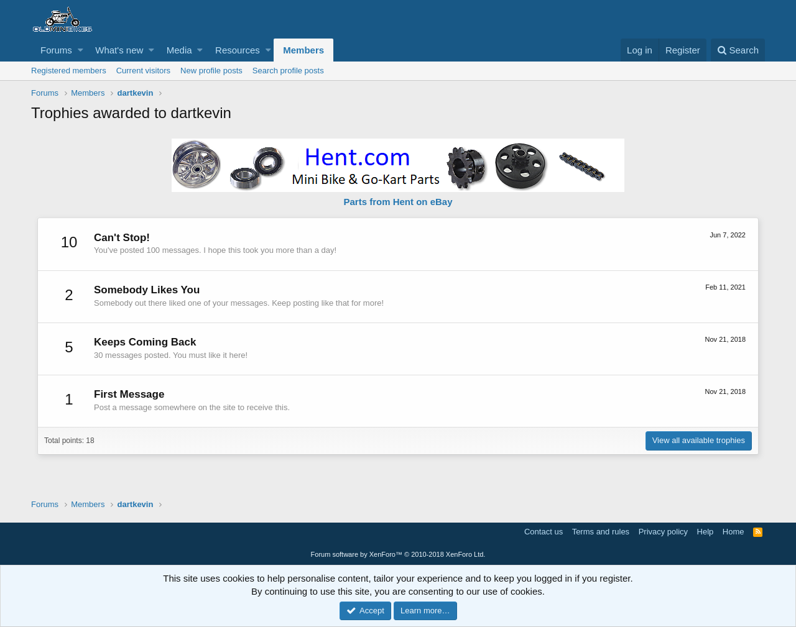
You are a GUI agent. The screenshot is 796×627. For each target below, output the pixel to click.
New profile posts (211, 70)
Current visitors (143, 70)
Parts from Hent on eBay (397, 201)
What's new (119, 50)
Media (179, 50)
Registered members (68, 70)
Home (733, 531)
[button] (80, 50)
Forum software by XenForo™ (398, 554)
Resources (237, 50)
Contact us (543, 531)
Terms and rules (600, 531)
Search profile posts (288, 70)
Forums (56, 50)
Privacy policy (663, 531)
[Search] (738, 50)
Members (303, 50)
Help (705, 531)
